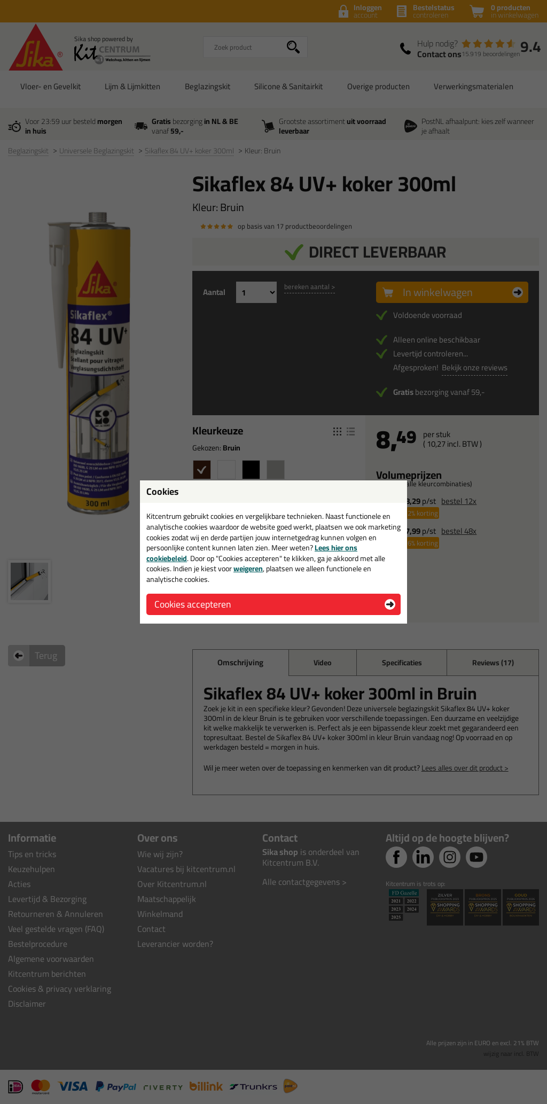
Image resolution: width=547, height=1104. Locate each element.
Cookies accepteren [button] (192, 604)
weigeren (248, 569)
